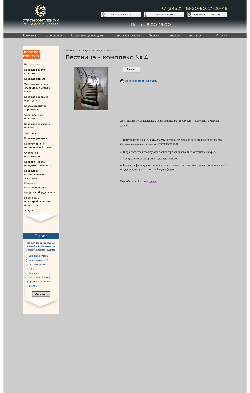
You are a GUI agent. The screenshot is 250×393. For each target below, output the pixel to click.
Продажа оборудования (39, 193)
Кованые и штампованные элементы (34, 175)
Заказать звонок (120, 15)
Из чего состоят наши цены (141, 81)
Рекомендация (37, 264)
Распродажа (32, 65)
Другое (33, 285)
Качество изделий (38, 260)
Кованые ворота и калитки (35, 72)
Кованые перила (34, 79)
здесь (153, 182)
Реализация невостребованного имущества (37, 202)
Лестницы (82, 51)
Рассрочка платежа (39, 277)
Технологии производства (87, 35)
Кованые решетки (35, 138)
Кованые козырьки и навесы (37, 126)
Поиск (223, 35)
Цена (31, 268)
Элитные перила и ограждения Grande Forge (37, 88)
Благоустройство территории (35, 108)
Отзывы (154, 35)
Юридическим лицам (126, 35)
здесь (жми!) (167, 169)
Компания (29, 35)
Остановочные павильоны (33, 117)
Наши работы (53, 35)
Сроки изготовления (40, 281)
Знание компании (38, 255)
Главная (69, 51)
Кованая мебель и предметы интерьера (38, 164)
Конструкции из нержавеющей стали (37, 146)
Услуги (28, 211)
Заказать (131, 69)
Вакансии (174, 35)
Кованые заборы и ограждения (36, 99)
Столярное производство (33, 155)
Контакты (195, 35)
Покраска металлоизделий (35, 186)
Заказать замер (164, 15)
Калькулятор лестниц (207, 15)
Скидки (33, 272)
